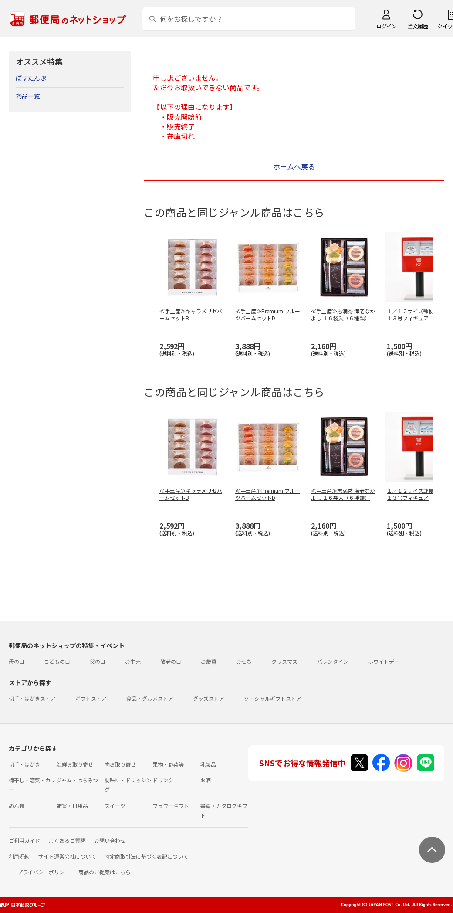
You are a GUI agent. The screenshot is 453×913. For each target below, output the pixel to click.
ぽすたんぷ (31, 78)
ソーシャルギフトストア (272, 698)
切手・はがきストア (32, 698)
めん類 (16, 805)
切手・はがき (24, 764)
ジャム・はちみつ (77, 780)
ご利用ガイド (24, 840)
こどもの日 (57, 661)
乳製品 (208, 764)
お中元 (133, 661)
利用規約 (19, 856)
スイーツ (115, 805)
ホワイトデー (383, 661)
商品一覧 (28, 96)
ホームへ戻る (294, 166)
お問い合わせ (109, 840)
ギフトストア (91, 698)
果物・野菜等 (168, 764)
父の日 (97, 661)
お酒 (205, 780)
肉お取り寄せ (120, 764)
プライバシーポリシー (43, 872)
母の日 (16, 661)
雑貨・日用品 (72, 805)
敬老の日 (170, 661)
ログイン (386, 26)
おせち (244, 661)
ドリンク (162, 780)
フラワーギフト (170, 805)
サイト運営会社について (67, 856)
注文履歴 (418, 26)
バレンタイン (332, 661)
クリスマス (284, 661)
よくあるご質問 (67, 840)
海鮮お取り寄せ (75, 764)
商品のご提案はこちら (104, 872)
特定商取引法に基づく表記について (146, 856)
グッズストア (208, 698)
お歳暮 (208, 661)
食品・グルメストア (149, 698)
